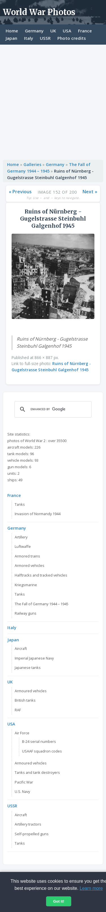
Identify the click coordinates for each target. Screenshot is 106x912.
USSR (45, 38)
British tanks (25, 700)
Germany (34, 31)
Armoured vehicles (31, 690)
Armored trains (27, 556)
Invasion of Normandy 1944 (37, 513)
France (85, 31)
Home (12, 31)
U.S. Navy (22, 791)
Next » (90, 191)
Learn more (91, 888)
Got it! (58, 901)
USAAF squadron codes (42, 751)
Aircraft (21, 648)
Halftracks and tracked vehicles (41, 575)
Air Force (22, 732)
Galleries (32, 164)
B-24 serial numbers (39, 741)
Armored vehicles (29, 565)
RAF (18, 709)
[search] (52, 409)
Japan (11, 38)
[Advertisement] (53, 100)
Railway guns (25, 613)
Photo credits (71, 38)
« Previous (20, 191)
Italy (28, 38)
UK (53, 31)
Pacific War (24, 782)
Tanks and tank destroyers (37, 772)
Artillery (21, 537)
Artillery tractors (28, 824)
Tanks (20, 504)
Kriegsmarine (26, 584)
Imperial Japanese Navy (34, 658)
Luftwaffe (23, 546)
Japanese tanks (28, 667)
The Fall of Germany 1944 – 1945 (41, 603)
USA (67, 31)
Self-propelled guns (32, 833)
